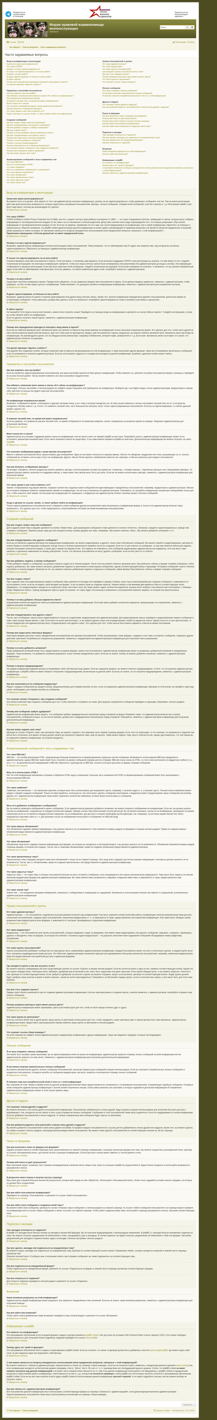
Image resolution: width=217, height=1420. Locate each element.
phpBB (10, 442)
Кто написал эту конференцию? (115, 163)
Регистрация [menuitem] (180, 42)
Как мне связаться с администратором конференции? (125, 173)
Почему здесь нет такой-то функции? (118, 165)
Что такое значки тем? (16, 182)
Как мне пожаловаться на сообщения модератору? (28, 145)
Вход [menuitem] (192, 42)
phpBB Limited (92, 1335)
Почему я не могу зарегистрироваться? (23, 69)
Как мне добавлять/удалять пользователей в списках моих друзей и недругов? (135, 107)
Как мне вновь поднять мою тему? (21, 153)
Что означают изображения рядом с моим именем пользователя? (34, 106)
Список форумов (30, 1411)
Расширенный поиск (192, 27)
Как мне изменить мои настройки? (21, 93)
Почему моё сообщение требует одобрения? (26, 151)
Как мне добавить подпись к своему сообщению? (28, 128)
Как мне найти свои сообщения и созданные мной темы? (126, 126)
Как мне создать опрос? (17, 130)
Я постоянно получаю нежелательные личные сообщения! (127, 93)
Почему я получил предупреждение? (22, 143)
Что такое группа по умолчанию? (116, 79)
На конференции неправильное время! (23, 98)
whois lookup (182, 1365)
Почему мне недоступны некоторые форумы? (26, 138)
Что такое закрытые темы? (18, 180)
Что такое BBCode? (15, 162)
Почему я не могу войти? (17, 74)
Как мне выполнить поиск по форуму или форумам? (124, 116)
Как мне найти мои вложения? (115, 154)
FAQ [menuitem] (22, 42)
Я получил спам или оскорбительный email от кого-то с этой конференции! (134, 96)
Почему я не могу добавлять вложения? (24, 140)
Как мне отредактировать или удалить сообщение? (28, 125)
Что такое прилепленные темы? (20, 177)
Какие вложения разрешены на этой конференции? (124, 151)
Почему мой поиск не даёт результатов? (119, 118)
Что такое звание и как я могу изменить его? (26, 111)
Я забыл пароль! (14, 79)
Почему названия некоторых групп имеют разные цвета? (126, 77)
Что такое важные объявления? (20, 172)
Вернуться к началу (18, 210)
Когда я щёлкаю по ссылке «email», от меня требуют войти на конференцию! (39, 114)
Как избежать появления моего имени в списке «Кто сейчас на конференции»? (40, 96)
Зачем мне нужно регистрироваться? (22, 64)
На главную (14, 1411)
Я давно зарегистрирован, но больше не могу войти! (29, 77)
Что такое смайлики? (16, 167)
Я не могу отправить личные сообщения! (119, 91)
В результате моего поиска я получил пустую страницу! (125, 121)
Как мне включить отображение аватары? (24, 109)
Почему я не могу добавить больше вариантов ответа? (30, 133)
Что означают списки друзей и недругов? (119, 105)
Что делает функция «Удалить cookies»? (24, 84)
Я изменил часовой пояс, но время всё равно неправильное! (32, 101)
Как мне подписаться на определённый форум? (122, 140)
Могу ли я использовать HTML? (20, 164)
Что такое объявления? (17, 175)
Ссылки (13, 42)
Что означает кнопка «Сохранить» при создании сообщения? (32, 148)
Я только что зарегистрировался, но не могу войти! (28, 72)
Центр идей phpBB (158, 1350)
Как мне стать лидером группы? (115, 74)
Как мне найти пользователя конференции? (121, 124)
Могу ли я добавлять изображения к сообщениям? (28, 170)
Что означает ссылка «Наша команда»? (119, 82)
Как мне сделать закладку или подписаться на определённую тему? (131, 137)
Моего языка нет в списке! (18, 103)
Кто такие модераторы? (112, 66)
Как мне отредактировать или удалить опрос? (26, 135)
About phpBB (91, 1338)
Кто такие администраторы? (114, 64)
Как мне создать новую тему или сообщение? (26, 123)
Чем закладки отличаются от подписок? (119, 135)
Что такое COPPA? (15, 66)
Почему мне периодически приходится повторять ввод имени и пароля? (37, 82)
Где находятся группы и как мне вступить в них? (122, 72)
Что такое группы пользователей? (116, 69)
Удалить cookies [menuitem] (163, 1411)
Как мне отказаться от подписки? (116, 143)
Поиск (187, 27)
